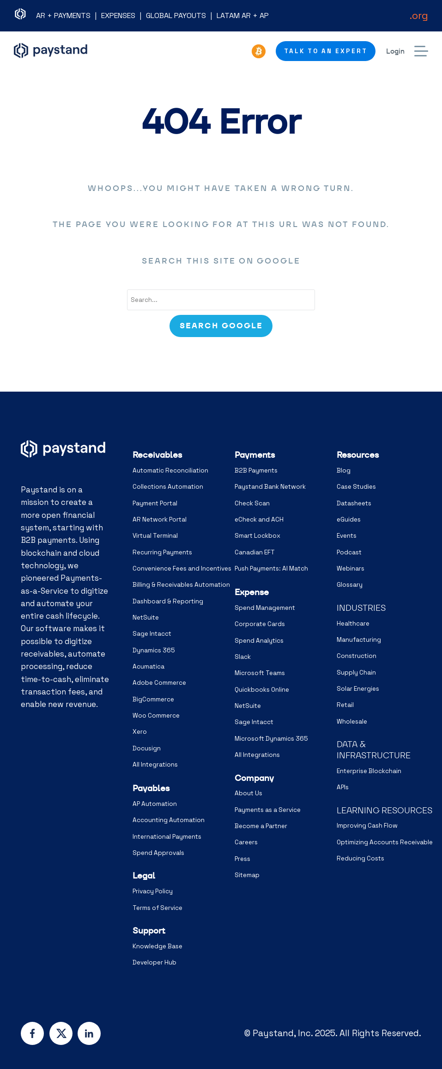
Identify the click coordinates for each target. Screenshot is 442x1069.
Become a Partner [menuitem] (261, 826)
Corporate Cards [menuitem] (260, 624)
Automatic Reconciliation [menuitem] (170, 470)
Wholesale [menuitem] (352, 721)
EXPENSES (118, 15)
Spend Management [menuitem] (265, 608)
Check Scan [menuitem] (252, 503)
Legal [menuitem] (144, 875)
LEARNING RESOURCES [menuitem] (384, 810)
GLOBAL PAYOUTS (176, 15)
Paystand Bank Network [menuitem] (270, 487)
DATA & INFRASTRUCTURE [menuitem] (374, 750)
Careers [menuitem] (246, 842)
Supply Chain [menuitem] (356, 672)
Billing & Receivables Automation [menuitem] (181, 585)
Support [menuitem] (149, 930)
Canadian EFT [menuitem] (255, 552)
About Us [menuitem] (248, 793)
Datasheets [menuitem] (354, 503)
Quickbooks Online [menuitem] (262, 690)
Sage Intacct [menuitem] (152, 634)
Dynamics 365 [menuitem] (154, 650)
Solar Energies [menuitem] (358, 689)
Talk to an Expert (326, 51)
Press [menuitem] (242, 859)
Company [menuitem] (254, 778)
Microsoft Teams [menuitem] (260, 673)
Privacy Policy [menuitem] (153, 891)
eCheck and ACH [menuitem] (259, 519)
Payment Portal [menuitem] (155, 503)
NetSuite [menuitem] (146, 617)
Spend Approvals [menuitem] (158, 853)
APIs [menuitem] (343, 787)
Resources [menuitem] (358, 454)
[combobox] (221, 300)
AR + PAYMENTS (63, 15)
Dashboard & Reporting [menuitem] (168, 601)
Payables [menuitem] (151, 788)
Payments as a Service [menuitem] (268, 810)
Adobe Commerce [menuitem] (159, 683)
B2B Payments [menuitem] (256, 470)
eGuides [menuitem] (349, 519)
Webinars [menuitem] (350, 568)
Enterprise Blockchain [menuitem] (369, 771)
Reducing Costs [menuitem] (360, 858)
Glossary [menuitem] (350, 585)
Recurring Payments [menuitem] (162, 552)
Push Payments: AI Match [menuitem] (271, 568)
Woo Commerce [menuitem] (156, 715)
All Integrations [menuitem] (155, 764)
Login (395, 51)
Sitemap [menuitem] (247, 875)
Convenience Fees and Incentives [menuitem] (182, 568)
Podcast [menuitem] (349, 552)
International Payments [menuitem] (167, 837)
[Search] (221, 326)
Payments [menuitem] (255, 454)
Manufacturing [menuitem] (359, 640)
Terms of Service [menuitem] (157, 908)
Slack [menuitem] (243, 657)
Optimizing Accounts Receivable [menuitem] (385, 842)
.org (419, 15)
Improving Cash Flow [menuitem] (367, 825)
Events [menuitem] (347, 536)
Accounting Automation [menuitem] (169, 820)
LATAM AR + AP (243, 15)
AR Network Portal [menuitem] (160, 519)
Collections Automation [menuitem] (168, 487)
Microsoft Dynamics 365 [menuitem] (271, 739)
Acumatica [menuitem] (148, 666)
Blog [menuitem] (344, 470)
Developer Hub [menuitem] (154, 962)
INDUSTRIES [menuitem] (361, 607)
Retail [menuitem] (345, 705)
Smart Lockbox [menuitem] (257, 536)
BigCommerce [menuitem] (153, 699)
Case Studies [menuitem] (356, 487)
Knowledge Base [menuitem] (157, 946)
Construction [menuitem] (356, 656)
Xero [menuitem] (140, 732)
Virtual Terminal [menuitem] (155, 536)
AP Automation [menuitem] (155, 804)
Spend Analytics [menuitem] (259, 641)
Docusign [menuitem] (147, 748)
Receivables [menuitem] (157, 454)
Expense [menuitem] (252, 592)
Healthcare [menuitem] (353, 623)
